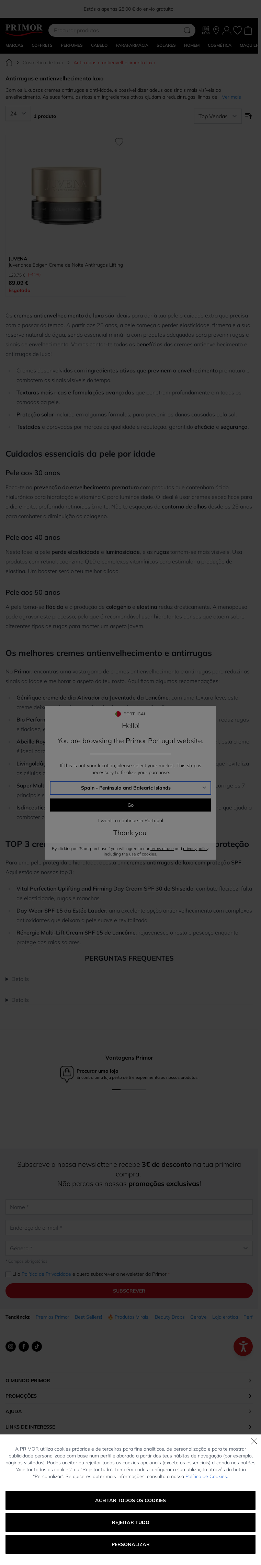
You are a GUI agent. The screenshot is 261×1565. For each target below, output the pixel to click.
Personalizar (131, 1544)
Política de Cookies (206, 1476)
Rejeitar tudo (130, 1522)
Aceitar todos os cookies (130, 1500)
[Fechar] (254, 1441)
